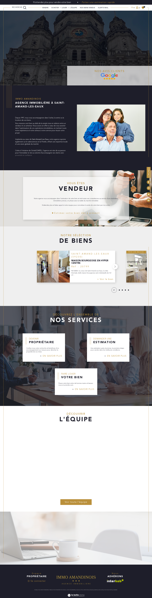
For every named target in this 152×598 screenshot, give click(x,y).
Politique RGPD (108, 592)
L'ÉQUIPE (73, 7)
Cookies (115, 592)
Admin (96, 592)
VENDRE (45, 7)
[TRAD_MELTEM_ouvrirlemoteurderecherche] (19, 7)
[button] (115, 267)
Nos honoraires (71, 592)
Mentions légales (88, 592)
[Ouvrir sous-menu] (60, 7)
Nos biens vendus (87, 7)
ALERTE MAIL (103, 7)
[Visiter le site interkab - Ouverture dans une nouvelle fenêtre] (115, 583)
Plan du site (79, 592)
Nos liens (100, 592)
